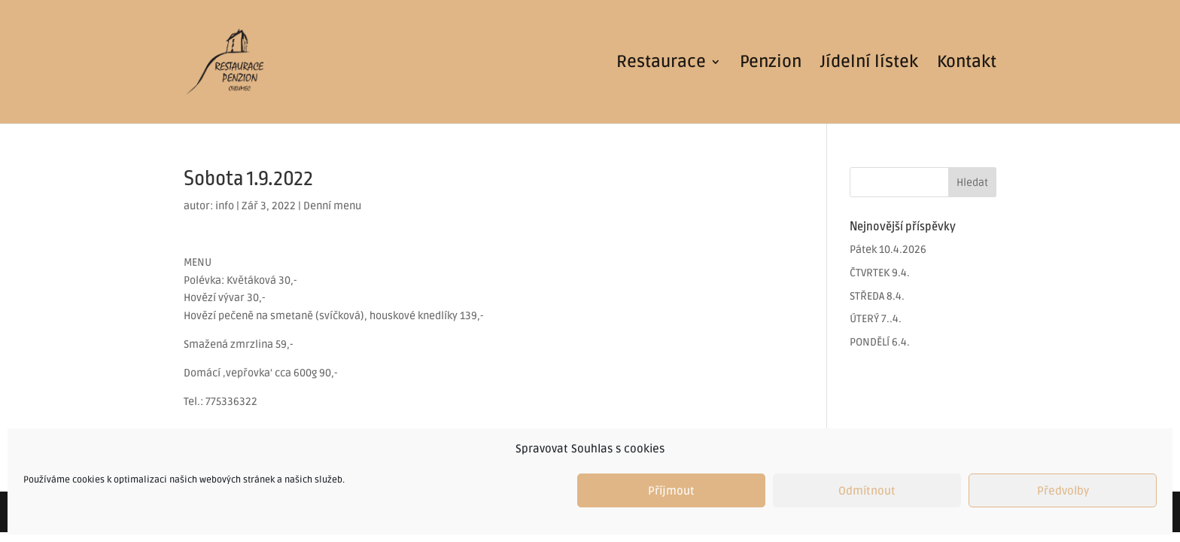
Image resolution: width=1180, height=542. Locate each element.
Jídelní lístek (869, 64)
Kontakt (966, 64)
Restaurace (661, 64)
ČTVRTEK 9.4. (880, 272)
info (224, 205)
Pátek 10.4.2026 (888, 249)
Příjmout (671, 491)
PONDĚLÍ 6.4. (880, 342)
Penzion (770, 64)
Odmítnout (867, 491)
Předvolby (1063, 491)
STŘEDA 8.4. (877, 296)
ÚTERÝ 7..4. (876, 318)
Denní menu (332, 205)
